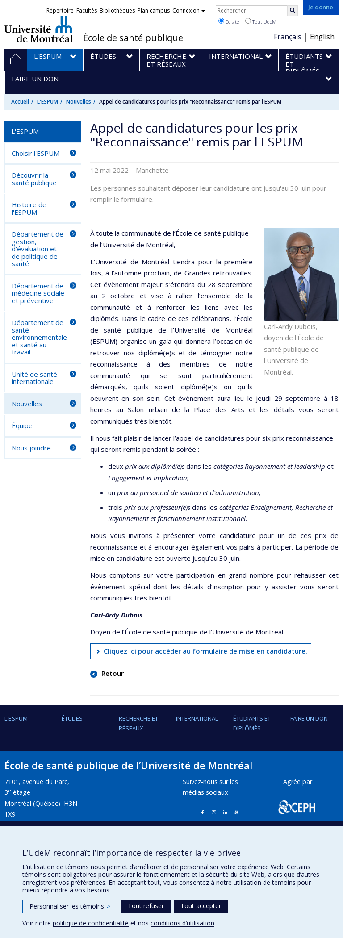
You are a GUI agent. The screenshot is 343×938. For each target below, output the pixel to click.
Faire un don (309, 718)
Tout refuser (146, 905)
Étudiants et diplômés (252, 723)
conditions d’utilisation (182, 923)
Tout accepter (200, 905)
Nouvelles (78, 101)
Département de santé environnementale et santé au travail (39, 337)
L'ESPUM (47, 101)
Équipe (22, 425)
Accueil (20, 101)
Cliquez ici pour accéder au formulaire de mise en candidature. (205, 650)
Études (72, 718)
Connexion (188, 10)
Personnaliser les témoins (69, 906)
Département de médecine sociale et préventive (38, 293)
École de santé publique (133, 37)
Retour (112, 673)
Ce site (228, 21)
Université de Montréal (38, 29)
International (197, 718)
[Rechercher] (292, 10)
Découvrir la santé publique (34, 179)
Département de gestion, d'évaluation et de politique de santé (37, 248)
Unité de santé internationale (34, 378)
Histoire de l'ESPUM (29, 208)
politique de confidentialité (91, 923)
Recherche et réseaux (138, 723)
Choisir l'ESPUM (35, 153)
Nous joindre (31, 447)
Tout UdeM (260, 21)
